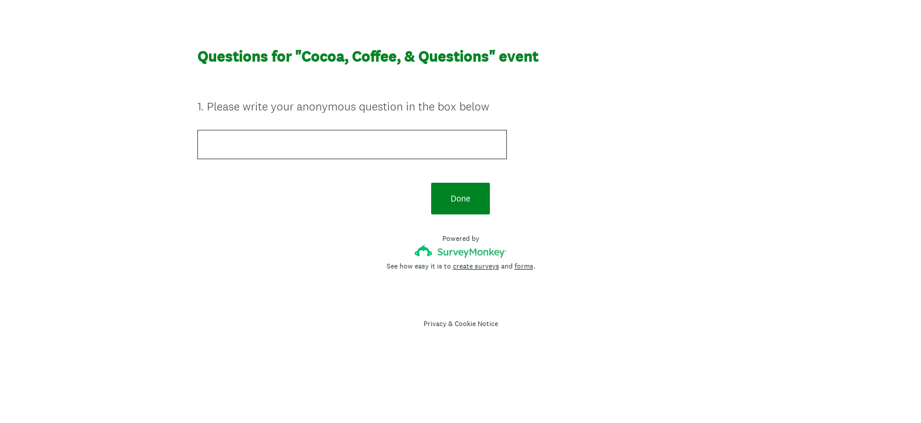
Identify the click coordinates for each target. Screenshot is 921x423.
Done (460, 198)
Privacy (434, 323)
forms (524, 266)
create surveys (476, 266)
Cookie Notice (476, 323)
